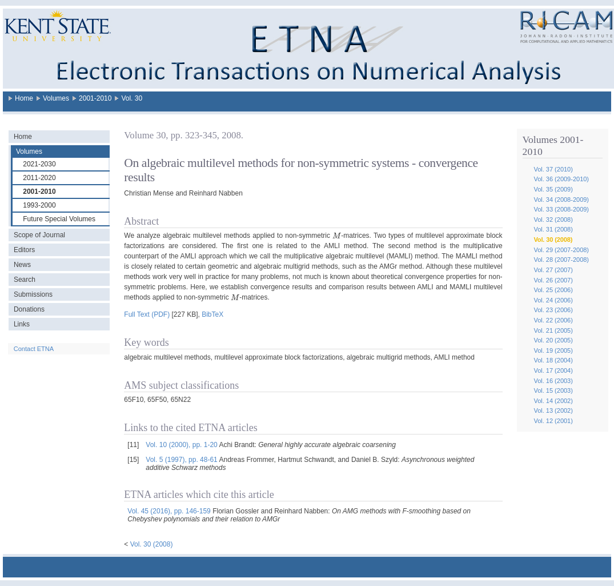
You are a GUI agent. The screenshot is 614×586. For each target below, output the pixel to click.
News (22, 265)
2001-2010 (95, 98)
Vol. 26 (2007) (553, 280)
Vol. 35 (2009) (553, 189)
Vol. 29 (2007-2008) (561, 249)
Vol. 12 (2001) (553, 420)
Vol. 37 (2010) (553, 169)
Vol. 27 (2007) (553, 269)
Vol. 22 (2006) (553, 320)
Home (24, 98)
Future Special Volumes (59, 219)
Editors (24, 250)
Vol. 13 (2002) (553, 410)
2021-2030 (39, 164)
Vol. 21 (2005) (553, 330)
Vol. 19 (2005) (553, 350)
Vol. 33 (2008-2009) (561, 209)
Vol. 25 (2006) (553, 289)
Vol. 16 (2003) (553, 380)
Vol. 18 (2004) (553, 360)
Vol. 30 (131, 98)
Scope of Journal (39, 235)
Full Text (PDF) (147, 314)
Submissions (33, 294)
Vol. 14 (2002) (553, 400)
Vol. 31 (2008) (553, 229)
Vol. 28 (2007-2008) (561, 259)
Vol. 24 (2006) (553, 300)
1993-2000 (39, 205)
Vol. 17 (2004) (553, 370)
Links (22, 324)
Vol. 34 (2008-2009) (561, 199)
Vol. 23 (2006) (553, 309)
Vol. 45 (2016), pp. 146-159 (168, 511)
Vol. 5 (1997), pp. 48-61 (181, 460)
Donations (29, 309)
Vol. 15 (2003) (553, 390)
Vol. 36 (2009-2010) (561, 179)
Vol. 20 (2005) (553, 340)
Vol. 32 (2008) (553, 219)
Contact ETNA (34, 348)
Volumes (56, 98)
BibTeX (212, 314)
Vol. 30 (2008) (552, 239)
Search (24, 280)
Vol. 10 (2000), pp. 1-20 (181, 445)
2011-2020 (39, 178)
